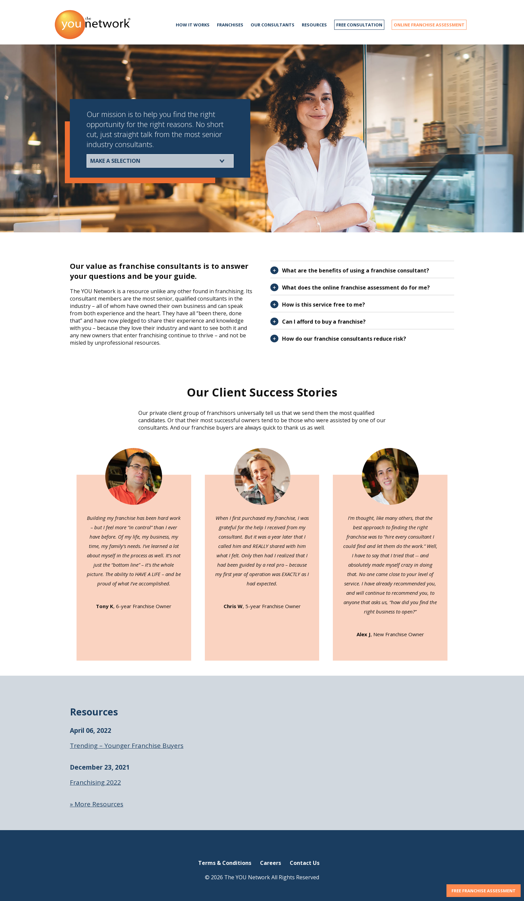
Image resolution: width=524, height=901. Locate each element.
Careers (270, 863)
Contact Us (304, 863)
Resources (314, 25)
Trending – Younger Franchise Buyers (126, 745)
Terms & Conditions (224, 863)
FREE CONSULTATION (359, 25)
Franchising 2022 (95, 782)
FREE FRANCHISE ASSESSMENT (483, 891)
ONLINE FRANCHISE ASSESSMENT (429, 25)
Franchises (230, 25)
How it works (193, 25)
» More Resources (96, 804)
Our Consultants (272, 25)
